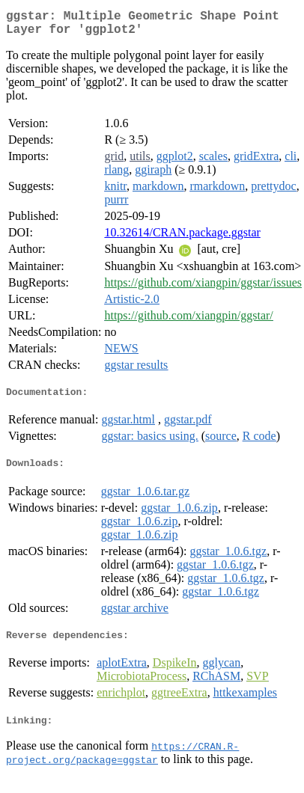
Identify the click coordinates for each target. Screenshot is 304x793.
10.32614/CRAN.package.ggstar (182, 238)
